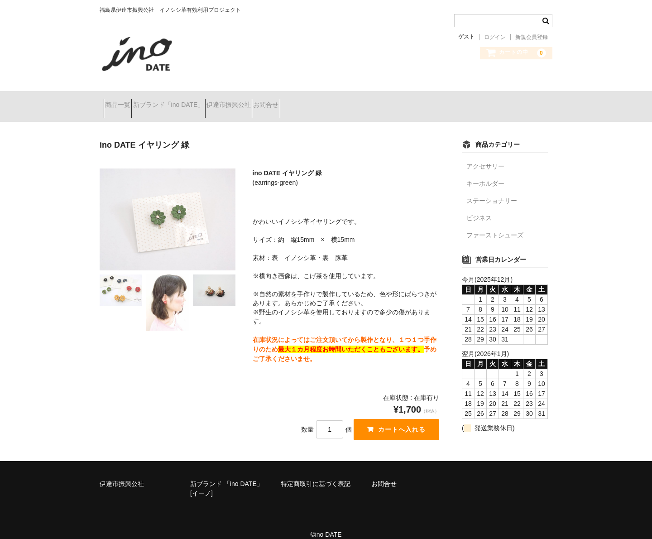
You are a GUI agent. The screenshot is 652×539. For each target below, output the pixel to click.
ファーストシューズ (494, 223)
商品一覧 (121, 100)
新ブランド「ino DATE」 (188, 100)
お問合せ (318, 100)
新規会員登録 (531, 37)
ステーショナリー (491, 188)
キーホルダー (485, 171)
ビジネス (479, 206)
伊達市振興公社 (265, 100)
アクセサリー (485, 154)
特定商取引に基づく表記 (315, 472)
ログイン (495, 37)
